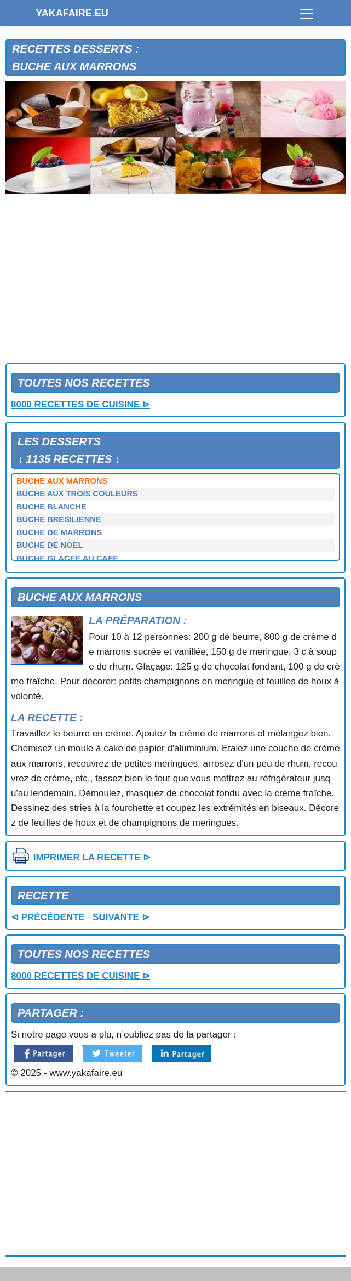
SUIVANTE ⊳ (119, 917)
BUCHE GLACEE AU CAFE (67, 558)
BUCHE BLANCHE (51, 506)
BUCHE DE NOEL (49, 545)
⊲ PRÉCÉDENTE (48, 917)
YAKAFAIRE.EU (72, 13)
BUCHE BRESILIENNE (58, 519)
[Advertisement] (175, 281)
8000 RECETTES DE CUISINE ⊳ (80, 404)
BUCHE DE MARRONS (59, 532)
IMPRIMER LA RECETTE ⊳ (81, 857)
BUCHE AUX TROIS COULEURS (77, 493)
